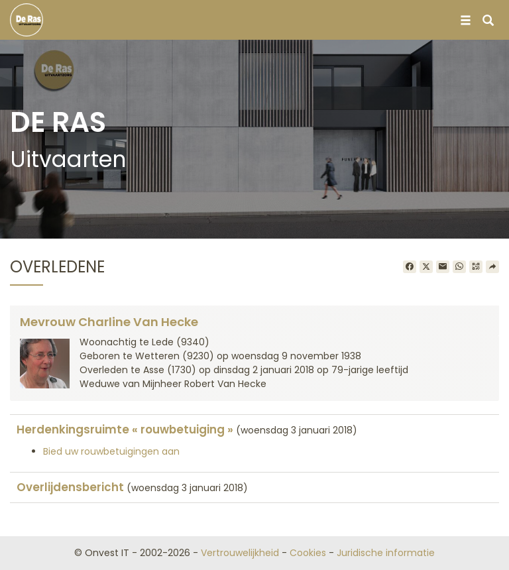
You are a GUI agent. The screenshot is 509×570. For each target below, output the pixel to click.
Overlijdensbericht (70, 487)
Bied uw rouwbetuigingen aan (111, 451)
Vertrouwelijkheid (240, 552)
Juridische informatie (386, 552)
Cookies (308, 552)
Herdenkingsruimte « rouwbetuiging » (125, 429)
